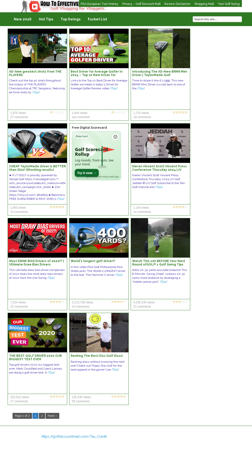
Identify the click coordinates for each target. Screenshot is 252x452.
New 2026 (23, 19)
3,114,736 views (82, 302)
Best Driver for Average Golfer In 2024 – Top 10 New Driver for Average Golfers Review (97, 75)
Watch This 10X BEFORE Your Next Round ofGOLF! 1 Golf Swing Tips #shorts (158, 264)
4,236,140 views (144, 302)
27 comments (19, 117)
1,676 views (18, 113)
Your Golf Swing (229, 4)
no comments (142, 212)
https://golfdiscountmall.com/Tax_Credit (74, 436)
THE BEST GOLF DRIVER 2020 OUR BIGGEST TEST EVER (35, 357)
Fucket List (97, 19)
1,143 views (141, 207)
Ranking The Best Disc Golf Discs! (97, 356)
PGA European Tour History (99, 4)
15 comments (19, 306)
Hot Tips (46, 19)
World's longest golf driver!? (93, 261)
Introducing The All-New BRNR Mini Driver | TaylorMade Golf (159, 73)
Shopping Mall (204, 4)
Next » (52, 416)
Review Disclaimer (177, 4)
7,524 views (18, 302)
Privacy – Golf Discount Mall (141, 4)
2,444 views (79, 113)
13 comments (19, 212)
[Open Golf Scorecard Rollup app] (96, 155)
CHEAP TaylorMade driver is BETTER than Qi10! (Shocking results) (37, 168)
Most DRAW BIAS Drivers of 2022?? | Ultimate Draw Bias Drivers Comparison (36, 264)
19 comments (142, 117)
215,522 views (19, 397)
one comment (81, 117)
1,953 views (18, 207)
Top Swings (70, 19)
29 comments (81, 401)
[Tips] (35, 92)
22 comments (142, 306)
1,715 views (141, 113)
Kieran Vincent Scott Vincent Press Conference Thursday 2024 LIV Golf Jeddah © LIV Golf (159, 170)
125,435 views (81, 397)
